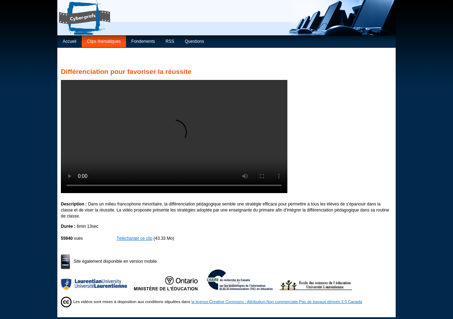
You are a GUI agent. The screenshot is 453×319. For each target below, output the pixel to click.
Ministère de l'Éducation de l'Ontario (170, 279)
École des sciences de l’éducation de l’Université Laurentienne (316, 279)
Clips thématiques (104, 41)
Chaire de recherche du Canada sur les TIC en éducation (243, 279)
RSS (170, 41)
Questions (194, 41)
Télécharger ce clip (134, 238)
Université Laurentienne (97, 279)
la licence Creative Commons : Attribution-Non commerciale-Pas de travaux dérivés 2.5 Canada (276, 302)
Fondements (143, 41)
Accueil (69, 41)
